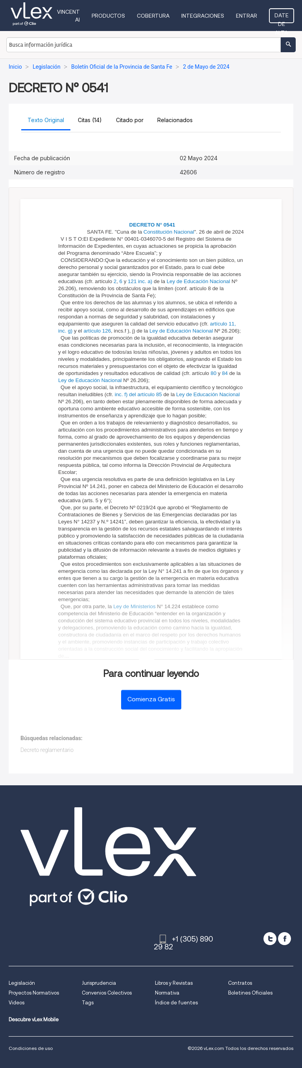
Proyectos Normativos (34, 993)
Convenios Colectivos (107, 993)
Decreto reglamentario (47, 750)
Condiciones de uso (31, 1048)
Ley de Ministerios (134, 606)
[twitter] (269, 938)
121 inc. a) (140, 281)
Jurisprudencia (99, 983)
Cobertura (153, 16)
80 (214, 373)
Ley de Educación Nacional (198, 281)
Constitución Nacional (169, 232)
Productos (108, 16)
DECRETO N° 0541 (152, 225)
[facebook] (284, 938)
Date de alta (281, 17)
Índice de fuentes (176, 1003)
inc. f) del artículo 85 (138, 394)
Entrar (246, 16)
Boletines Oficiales (250, 993)
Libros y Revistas (174, 983)
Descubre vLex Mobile (34, 1019)
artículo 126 (97, 331)
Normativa (167, 993)
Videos (16, 1003)
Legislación (22, 983)
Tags (88, 1003)
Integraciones (202, 16)
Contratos (240, 983)
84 (225, 373)
